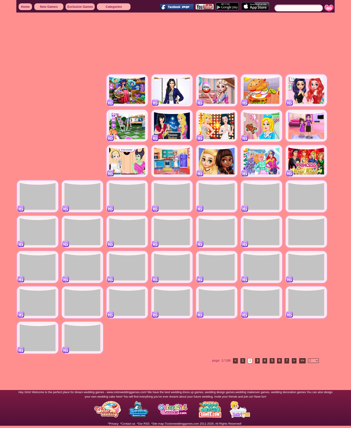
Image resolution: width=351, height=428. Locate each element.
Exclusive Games (80, 6)
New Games (49, 6)
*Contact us (127, 423)
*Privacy (113, 423)
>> (302, 360)
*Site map (157, 423)
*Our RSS (143, 423)
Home (25, 6)
